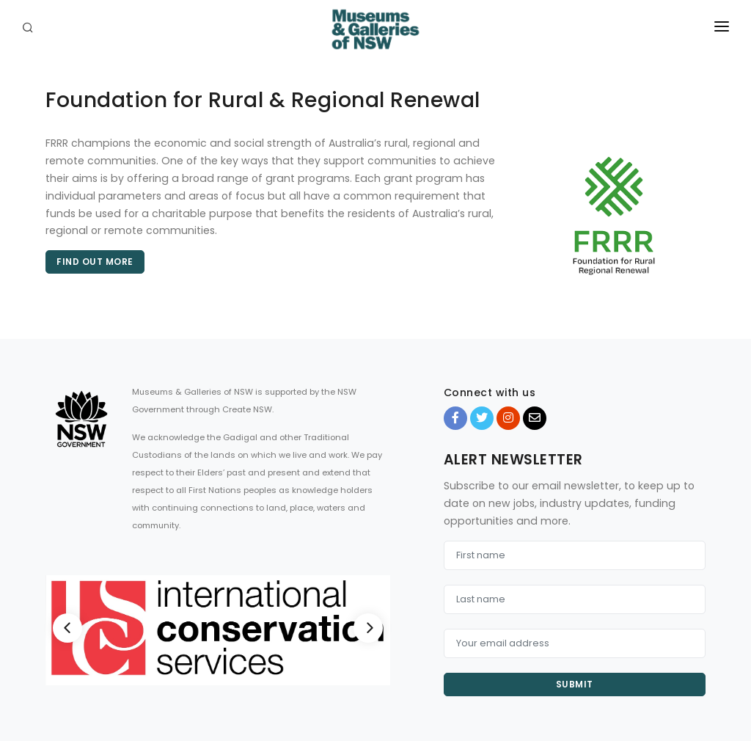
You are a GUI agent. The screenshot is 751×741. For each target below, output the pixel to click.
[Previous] (67, 628)
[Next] (368, 628)
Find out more (94, 261)
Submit (574, 684)
